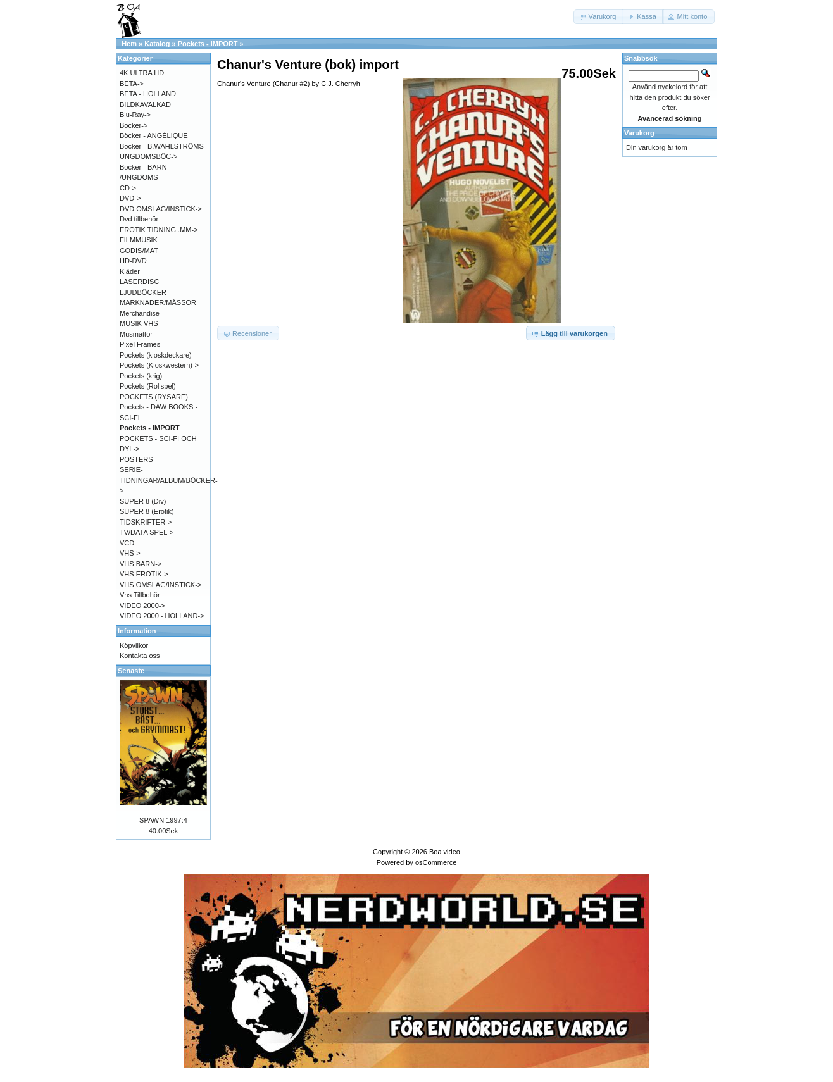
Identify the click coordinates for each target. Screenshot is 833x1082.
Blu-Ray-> (135, 114)
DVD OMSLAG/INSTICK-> (161, 209)
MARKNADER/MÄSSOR (158, 302)
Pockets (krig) (141, 376)
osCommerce (435, 862)
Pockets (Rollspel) (148, 386)
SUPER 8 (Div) (143, 501)
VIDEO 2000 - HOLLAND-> (162, 615)
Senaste (131, 671)
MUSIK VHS (139, 323)
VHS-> (130, 553)
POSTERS (136, 459)
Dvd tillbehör (139, 219)
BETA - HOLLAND (148, 93)
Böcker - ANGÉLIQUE (154, 135)
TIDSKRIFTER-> (146, 522)
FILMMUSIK (139, 240)
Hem (129, 43)
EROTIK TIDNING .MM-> (159, 229)
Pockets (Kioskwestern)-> (159, 365)
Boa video (444, 851)
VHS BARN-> (140, 564)
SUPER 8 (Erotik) (147, 511)
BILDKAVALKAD (145, 104)
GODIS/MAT (139, 250)
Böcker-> (133, 125)
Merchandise (140, 313)
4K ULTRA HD (142, 73)
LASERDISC (139, 281)
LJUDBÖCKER (143, 292)
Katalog (157, 43)
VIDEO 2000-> (142, 605)
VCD (127, 543)
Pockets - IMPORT (208, 43)
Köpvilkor (134, 645)
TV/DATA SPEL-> (146, 532)
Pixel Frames (140, 344)
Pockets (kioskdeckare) (156, 355)
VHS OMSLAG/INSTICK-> (160, 584)
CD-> (128, 188)
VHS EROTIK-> (144, 574)
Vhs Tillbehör (140, 595)
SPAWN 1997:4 (163, 820)
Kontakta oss (140, 655)
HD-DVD (133, 260)
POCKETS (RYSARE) (154, 397)
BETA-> (132, 83)
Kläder (130, 271)
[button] (598, 16)
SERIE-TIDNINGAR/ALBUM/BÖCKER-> (169, 480)
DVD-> (130, 198)
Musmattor (136, 334)
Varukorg (639, 133)
